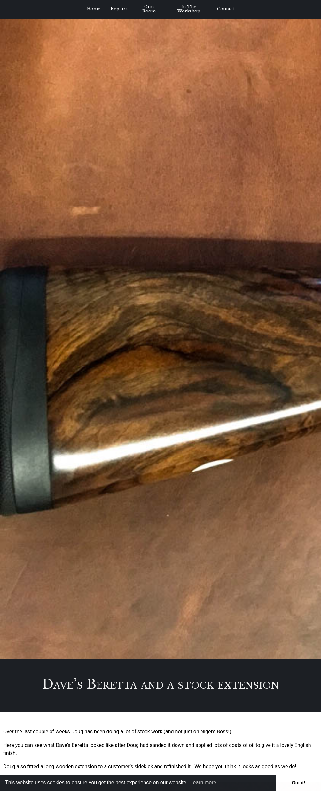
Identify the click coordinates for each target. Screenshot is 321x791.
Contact (225, 8)
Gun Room (149, 8)
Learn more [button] (203, 782)
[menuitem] (94, 9)
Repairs (119, 8)
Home (93, 8)
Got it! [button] (298, 782)
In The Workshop (188, 8)
